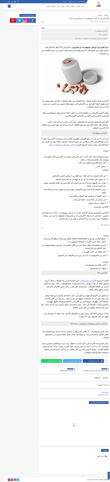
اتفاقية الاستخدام (77, 1)
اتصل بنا (61, 1)
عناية (54, 6)
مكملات (69, 6)
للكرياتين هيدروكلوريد (83, 281)
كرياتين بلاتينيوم (65, 145)
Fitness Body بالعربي (99, 394)
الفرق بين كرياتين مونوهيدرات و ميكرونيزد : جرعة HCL (87, 38)
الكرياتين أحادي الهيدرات (94, 139)
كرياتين (101, 15)
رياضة (63, 6)
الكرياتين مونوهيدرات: (96, 31)
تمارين (58, 6)
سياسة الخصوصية (68, 1)
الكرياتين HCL (99, 34)
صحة (78, 6)
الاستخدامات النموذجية (88, 346)
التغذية (74, 6)
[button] (89, 361)
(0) (38, 21)
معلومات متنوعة (47, 6)
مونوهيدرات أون (51, 145)
